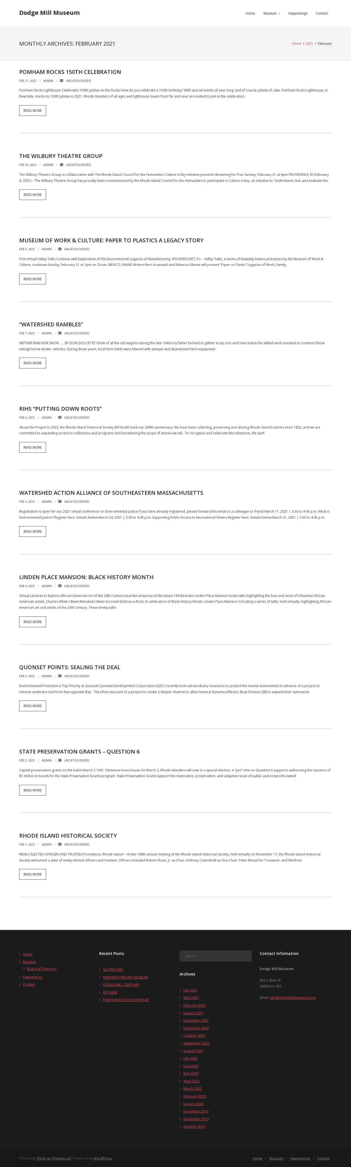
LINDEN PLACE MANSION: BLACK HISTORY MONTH (86, 577)
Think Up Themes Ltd (53, 1158)
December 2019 (195, 1111)
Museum (270, 13)
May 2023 (190, 997)
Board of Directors (41, 968)
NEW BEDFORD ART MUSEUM (125, 977)
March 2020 (192, 1088)
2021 (309, 43)
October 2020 (194, 1035)
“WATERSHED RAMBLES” (51, 324)
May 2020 (190, 1073)
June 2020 (191, 1066)
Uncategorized (78, 81)
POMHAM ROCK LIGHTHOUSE (126, 999)
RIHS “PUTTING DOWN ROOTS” (60, 408)
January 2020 (193, 1104)
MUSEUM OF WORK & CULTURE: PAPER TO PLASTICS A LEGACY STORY (111, 240)
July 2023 (190, 990)
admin (48, 81)
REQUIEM (110, 992)
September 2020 (196, 1043)
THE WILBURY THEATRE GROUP (60, 156)
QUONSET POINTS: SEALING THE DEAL (69, 667)
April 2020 (191, 1081)
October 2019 (194, 1126)
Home (250, 13)
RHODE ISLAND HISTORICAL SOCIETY (68, 835)
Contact (322, 13)
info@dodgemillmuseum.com (293, 997)
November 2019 (196, 1119)
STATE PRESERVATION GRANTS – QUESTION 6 (79, 751)
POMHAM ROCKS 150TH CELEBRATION (70, 72)
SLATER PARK (113, 969)
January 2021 (193, 1013)
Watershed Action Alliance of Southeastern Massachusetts (111, 492)
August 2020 (193, 1051)
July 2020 (190, 1058)
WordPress (103, 1158)
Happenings (297, 13)
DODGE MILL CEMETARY (121, 984)
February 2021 (194, 1005)
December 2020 (195, 1020)
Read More (33, 110)
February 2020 (194, 1096)
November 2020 (196, 1028)
